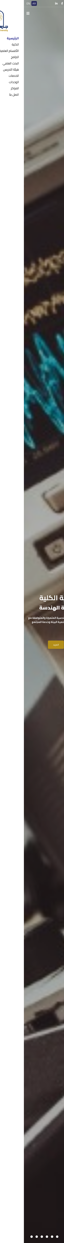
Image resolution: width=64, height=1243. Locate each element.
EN (4, 3)
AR (10, 3)
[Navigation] (4, 13)
